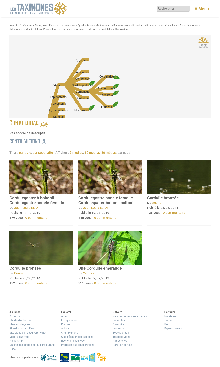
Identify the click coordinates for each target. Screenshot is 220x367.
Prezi (167, 324)
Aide (64, 316)
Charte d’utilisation (20, 320)
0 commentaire (36, 218)
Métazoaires (104, 25)
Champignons (69, 332)
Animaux (66, 328)
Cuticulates (171, 25)
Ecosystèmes (69, 320)
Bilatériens (138, 25)
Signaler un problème (22, 328)
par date (25, 153)
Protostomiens (154, 25)
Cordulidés (107, 29)
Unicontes (69, 25)
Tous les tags (121, 332)
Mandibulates (33, 29)
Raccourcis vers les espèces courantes (130, 318)
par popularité (42, 153)
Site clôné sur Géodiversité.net (27, 332)
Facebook (170, 316)
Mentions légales (19, 324)
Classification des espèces (77, 336)
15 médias (92, 153)
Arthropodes (16, 29)
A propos (14, 316)
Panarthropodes (189, 25)
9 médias (76, 153)
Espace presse (173, 328)
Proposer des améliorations (77, 344)
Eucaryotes (55, 25)
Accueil (13, 25)
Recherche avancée (73, 340)
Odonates (92, 29)
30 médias (109, 153)
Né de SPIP (16, 340)
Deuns (156, 203)
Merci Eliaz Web (19, 336)
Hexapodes (67, 29)
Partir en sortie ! (122, 344)
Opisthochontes (86, 25)
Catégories (26, 25)
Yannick (89, 273)
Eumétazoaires (121, 25)
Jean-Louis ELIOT (27, 208)
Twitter (168, 320)
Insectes (80, 29)
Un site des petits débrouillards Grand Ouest (32, 347)
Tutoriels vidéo (121, 336)
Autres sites (120, 340)
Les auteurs (120, 328)
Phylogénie (41, 25)
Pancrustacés (50, 29)
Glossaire (118, 324)
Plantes (65, 324)
